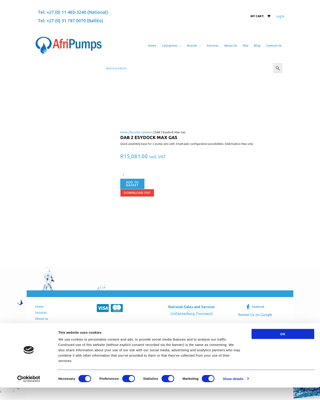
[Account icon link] (280, 16)
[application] (179, 45)
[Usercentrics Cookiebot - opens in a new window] (28, 391)
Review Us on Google (255, 315)
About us (40, 319)
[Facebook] (255, 306)
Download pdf (137, 193)
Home (124, 132)
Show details (233, 391)
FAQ (36, 325)
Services (39, 313)
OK (283, 346)
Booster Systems (141, 132)
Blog (36, 332)
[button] (171, 45)
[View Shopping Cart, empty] (260, 16)
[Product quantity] (144, 175)
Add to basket (132, 184)
